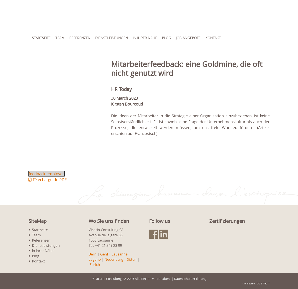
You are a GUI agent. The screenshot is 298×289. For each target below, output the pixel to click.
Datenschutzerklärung (190, 279)
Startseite (41, 37)
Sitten (132, 259)
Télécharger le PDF (47, 179)
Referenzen (79, 37)
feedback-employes (46, 173)
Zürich (95, 264)
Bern (93, 254)
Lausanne (120, 254)
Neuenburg (114, 259)
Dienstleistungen (111, 37)
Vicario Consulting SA (110, 279)
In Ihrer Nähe (145, 37)
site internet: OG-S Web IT (256, 283)
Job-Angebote (188, 37)
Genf (104, 254)
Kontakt (213, 37)
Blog (166, 37)
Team (60, 37)
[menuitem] (247, 37)
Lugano (95, 259)
